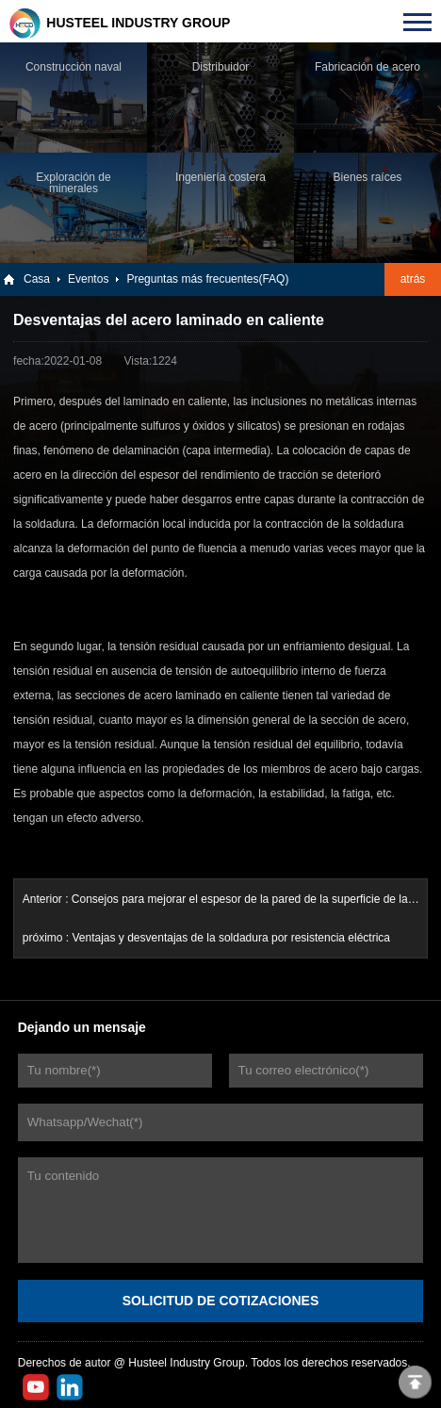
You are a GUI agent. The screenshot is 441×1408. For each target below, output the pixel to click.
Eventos (88, 279)
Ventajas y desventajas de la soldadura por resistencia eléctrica (231, 937)
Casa (37, 279)
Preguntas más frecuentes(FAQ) (207, 279)
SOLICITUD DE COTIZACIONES (220, 1300)
